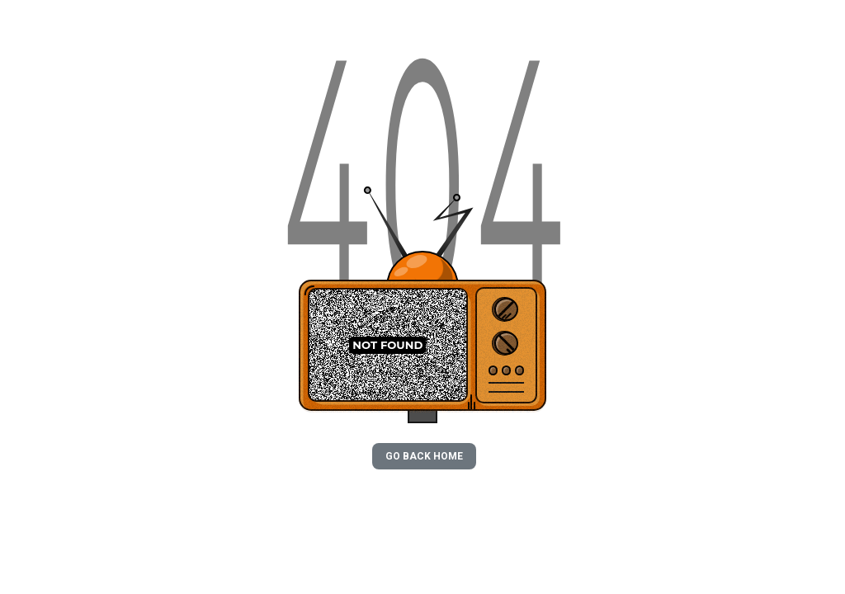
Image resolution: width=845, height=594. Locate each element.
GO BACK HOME (424, 456)
